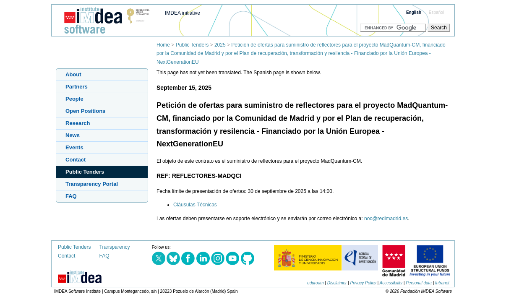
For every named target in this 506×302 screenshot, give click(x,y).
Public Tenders (192, 45)
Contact (75, 159)
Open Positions (85, 111)
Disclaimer (337, 283)
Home (163, 45)
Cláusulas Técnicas (195, 205)
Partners (76, 86)
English (413, 12)
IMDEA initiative (182, 13)
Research (77, 123)
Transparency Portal (91, 184)
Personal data (419, 283)
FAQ (71, 196)
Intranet (442, 283)
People (74, 99)
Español (436, 12)
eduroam (315, 283)
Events (74, 147)
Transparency (114, 247)
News (72, 135)
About (73, 74)
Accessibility (391, 283)
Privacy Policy (363, 283)
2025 (220, 45)
